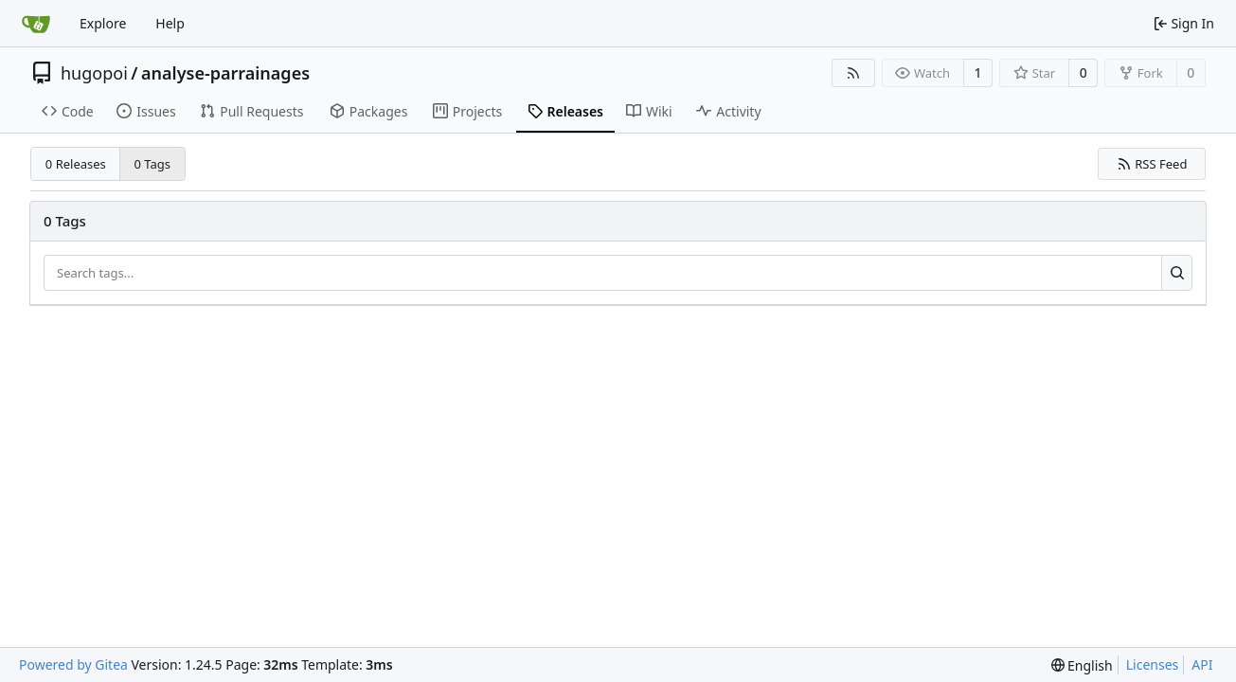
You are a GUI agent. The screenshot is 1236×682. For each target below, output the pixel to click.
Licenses (1152, 664)
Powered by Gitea (73, 664)
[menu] (1082, 665)
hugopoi (94, 72)
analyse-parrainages (225, 72)
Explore (103, 23)
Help (170, 23)
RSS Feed (1152, 163)
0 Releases (75, 163)
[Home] (36, 24)
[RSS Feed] (853, 73)
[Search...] (1176, 273)
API (1201, 664)
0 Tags (152, 163)
